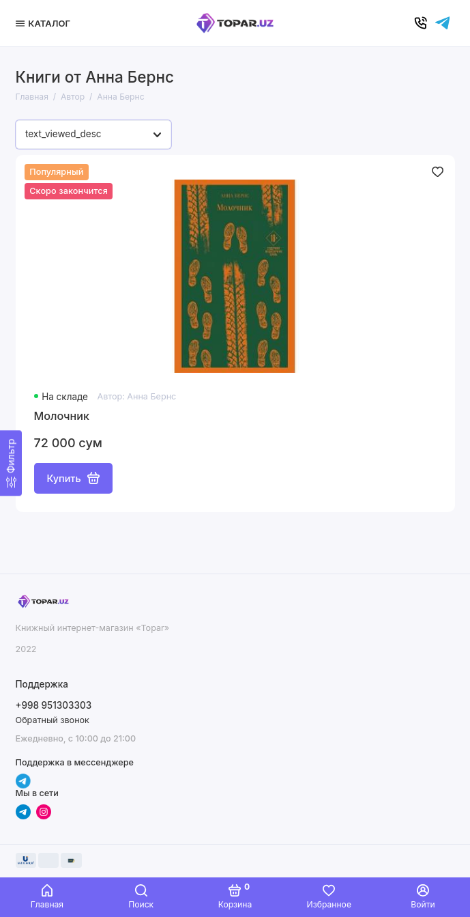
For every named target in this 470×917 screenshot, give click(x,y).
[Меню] (45, 23)
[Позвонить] (420, 23)
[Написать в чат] (442, 23)
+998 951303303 (54, 705)
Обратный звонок (52, 720)
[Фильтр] (11, 463)
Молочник (62, 416)
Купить (73, 478)
